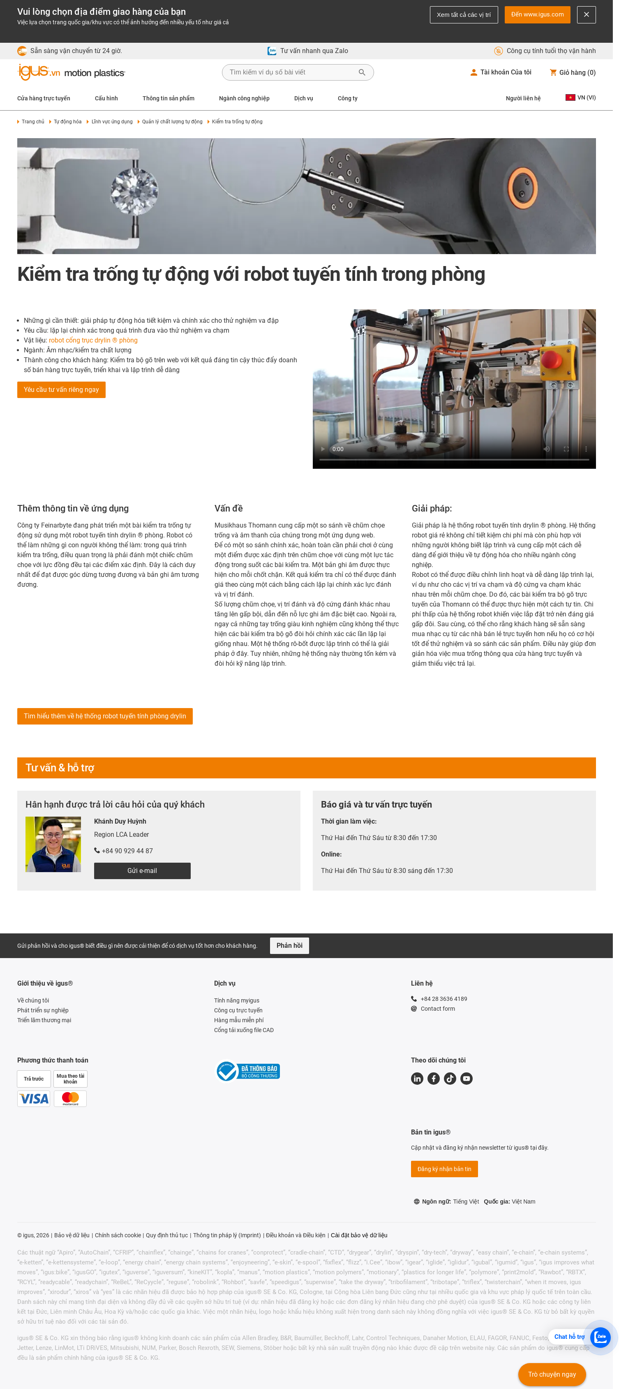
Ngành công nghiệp (244, 98)
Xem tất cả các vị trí (464, 14)
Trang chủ (30, 122)
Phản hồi (290, 945)
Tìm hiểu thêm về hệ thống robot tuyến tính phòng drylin (105, 716)
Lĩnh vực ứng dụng (109, 122)
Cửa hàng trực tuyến (43, 98)
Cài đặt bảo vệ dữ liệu (359, 1235)
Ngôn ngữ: (446, 1201)
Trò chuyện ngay (552, 1374)
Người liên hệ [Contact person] (523, 98)
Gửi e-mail (142, 871)
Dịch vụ (303, 98)
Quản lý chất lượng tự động (170, 122)
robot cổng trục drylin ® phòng (93, 340)
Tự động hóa (65, 122)
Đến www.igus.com (537, 14)
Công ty (348, 98)
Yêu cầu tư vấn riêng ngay (61, 390)
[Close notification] (586, 14)
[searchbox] (291, 72)
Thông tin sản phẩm (168, 98)
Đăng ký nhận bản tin (444, 1169)
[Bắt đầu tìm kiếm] (362, 72)
